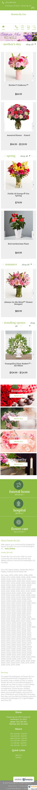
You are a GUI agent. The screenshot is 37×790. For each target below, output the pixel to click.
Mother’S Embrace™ (18, 85)
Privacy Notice (24, 786)
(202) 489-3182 (10, 2)
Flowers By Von (18, 14)
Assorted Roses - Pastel (18, 135)
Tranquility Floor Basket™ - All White (18, 365)
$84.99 (18, 94)
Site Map (26, 788)
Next (34, 76)
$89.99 (18, 311)
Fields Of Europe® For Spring (18, 194)
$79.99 (18, 202)
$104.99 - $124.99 (18, 372)
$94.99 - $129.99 (18, 144)
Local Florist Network (14, 788)
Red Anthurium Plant (18, 244)
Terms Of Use (12, 786)
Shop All (30, 44)
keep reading (10, 548)
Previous (3, 76)
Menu (3, 29)
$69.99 (18, 252)
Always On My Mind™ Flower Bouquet (18, 303)
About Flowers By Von (10, 540)
